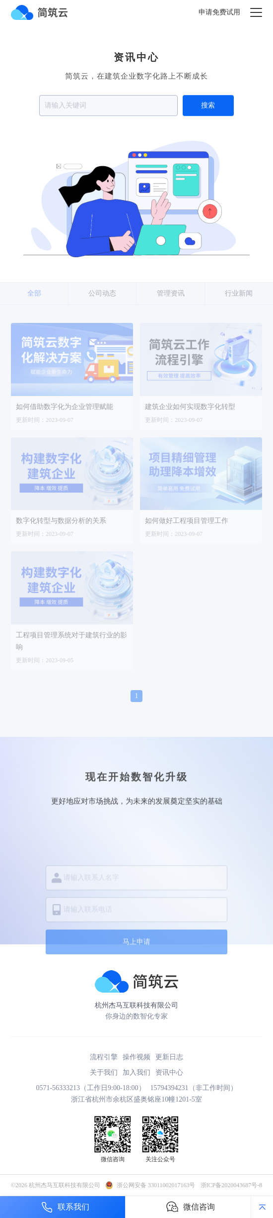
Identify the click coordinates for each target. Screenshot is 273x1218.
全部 (34, 293)
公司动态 (102, 293)
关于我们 (104, 1072)
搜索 (208, 106)
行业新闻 (239, 293)
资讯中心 (169, 1072)
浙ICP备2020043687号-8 (232, 1185)
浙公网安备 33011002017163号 (156, 1185)
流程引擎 (104, 1057)
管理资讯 (171, 293)
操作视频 (136, 1057)
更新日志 (169, 1057)
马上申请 (136, 984)
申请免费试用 (219, 12)
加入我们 (136, 1072)
